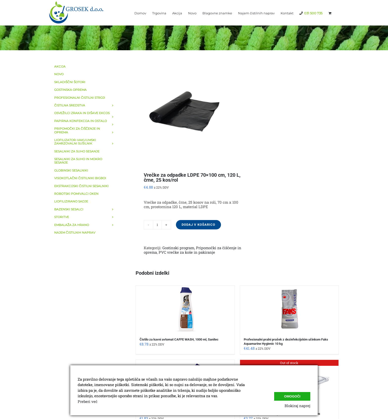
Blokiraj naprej (297, 405)
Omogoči (292, 395)
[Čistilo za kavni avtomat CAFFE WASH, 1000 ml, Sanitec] (185, 309)
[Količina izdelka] (157, 224)
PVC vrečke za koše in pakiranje (187, 252)
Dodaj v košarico (198, 224)
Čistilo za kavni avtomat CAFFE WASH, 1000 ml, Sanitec (179, 339)
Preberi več (87, 401)
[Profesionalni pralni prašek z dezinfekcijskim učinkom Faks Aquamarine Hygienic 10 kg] (289, 309)
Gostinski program (178, 247)
